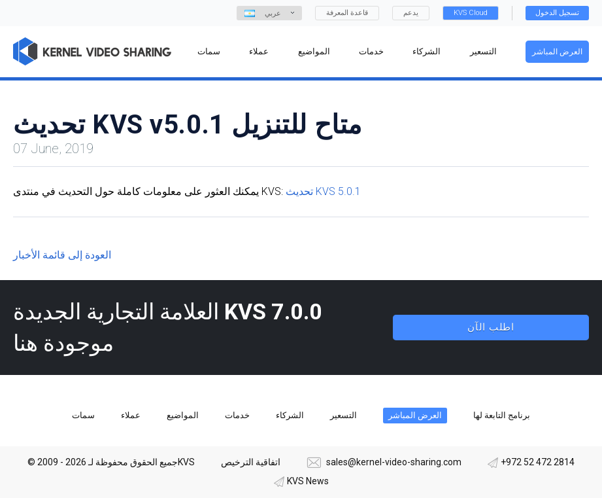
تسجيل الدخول (557, 13)
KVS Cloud (471, 13)
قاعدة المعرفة (347, 13)
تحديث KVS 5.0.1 (323, 191)
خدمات (237, 415)
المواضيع (183, 415)
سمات (83, 415)
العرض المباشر (557, 51)
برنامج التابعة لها (501, 415)
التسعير (343, 415)
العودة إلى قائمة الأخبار (62, 255)
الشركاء (290, 415)
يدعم (410, 13)
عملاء (131, 415)
